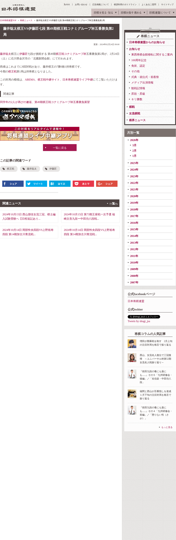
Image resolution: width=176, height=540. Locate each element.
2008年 (134, 275)
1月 (134, 155)
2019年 (134, 202)
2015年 (134, 229)
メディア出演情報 (142, 82)
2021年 (134, 189)
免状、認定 (138, 65)
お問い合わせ (81, 4)
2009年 (134, 269)
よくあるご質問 (149, 4)
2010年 (134, 262)
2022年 (134, 182)
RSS (68, 4)
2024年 (134, 169)
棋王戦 (12, 71)
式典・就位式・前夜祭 (145, 77)
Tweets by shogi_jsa (139, 321)
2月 (134, 150)
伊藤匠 (23, 53)
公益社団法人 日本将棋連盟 (19, 7)
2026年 (134, 140)
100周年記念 (138, 60)
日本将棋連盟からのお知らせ (147, 42)
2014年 (134, 235)
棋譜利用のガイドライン (125, 4)
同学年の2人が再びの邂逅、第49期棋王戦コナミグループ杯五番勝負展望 (45, 102)
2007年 (134, 282)
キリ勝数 (136, 99)
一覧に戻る (60, 147)
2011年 (134, 256)
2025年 (134, 163)
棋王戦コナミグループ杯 (71, 53)
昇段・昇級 (138, 93)
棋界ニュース (137, 120)
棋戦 (132, 106)
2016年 (134, 222)
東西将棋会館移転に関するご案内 (152, 54)
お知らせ (134, 49)
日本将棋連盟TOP (8, 20)
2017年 (134, 216)
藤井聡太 (5, 53)
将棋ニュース (26, 20)
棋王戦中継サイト (49, 79)
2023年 (134, 176)
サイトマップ (167, 4)
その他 (135, 71)
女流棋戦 (134, 113)
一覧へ (113, 203)
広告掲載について (100, 4)
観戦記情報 (138, 88)
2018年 (134, 209)
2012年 (134, 249)
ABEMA (30, 79)
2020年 (134, 196)
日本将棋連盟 (136, 301)
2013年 (134, 242)
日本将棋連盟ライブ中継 (77, 79)
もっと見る (167, 427)
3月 (134, 145)
